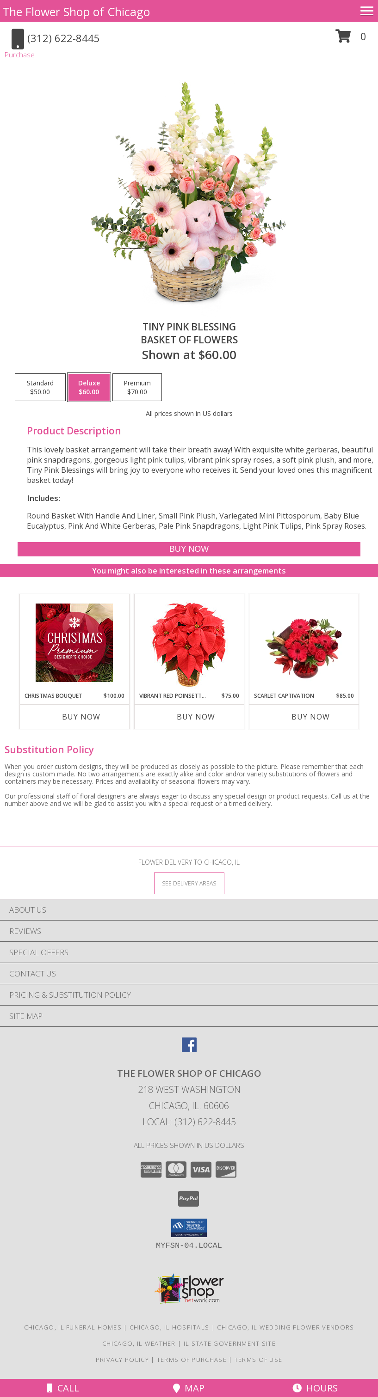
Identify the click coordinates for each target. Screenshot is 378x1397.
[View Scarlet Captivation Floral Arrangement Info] (303, 642)
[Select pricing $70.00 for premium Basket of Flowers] (137, 387)
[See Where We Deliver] (189, 882)
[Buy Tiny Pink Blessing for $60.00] (189, 549)
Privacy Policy (122, 1359)
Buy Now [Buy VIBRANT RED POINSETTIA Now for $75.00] (196, 717)
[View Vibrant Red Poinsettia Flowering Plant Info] (189, 643)
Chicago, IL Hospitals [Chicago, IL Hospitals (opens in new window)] (169, 1327)
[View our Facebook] (189, 1049)
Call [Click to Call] (63, 1388)
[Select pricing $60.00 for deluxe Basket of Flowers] (89, 387)
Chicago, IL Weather (139, 1343)
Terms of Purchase (192, 1359)
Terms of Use (259, 1359)
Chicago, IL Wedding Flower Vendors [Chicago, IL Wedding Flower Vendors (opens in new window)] (285, 1327)
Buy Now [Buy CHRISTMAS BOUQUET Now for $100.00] (81, 717)
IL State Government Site (230, 1343)
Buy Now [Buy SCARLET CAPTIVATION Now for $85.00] (310, 717)
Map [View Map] (188, 1388)
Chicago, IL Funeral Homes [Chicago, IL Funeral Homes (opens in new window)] (73, 1327)
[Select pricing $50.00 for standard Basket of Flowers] (40, 387)
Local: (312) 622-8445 (189, 1122)
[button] (350, 39)
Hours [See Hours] (315, 1388)
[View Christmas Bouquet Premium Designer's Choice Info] (74, 643)
